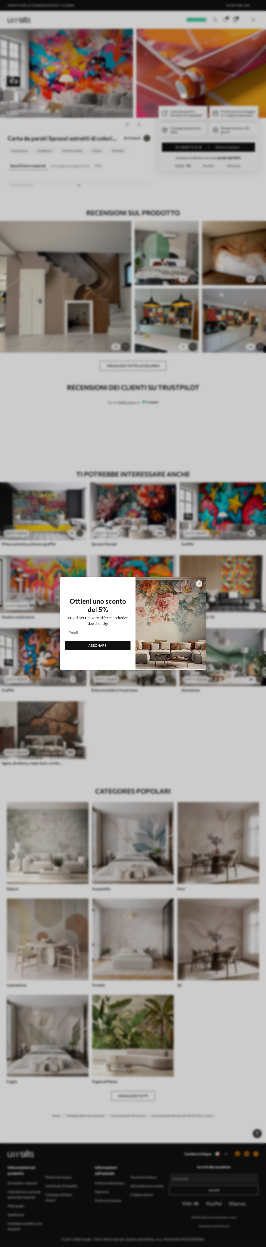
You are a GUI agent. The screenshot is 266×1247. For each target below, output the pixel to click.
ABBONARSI (97, 645)
